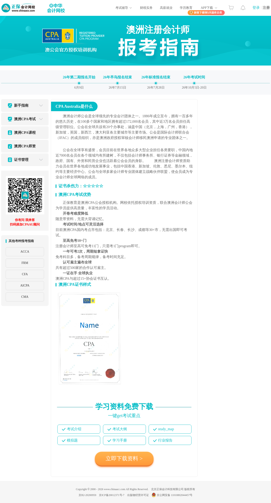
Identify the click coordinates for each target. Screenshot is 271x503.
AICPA (25, 285)
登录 (256, 7)
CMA (24, 297)
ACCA (25, 251)
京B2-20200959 (87, 495)
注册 (266, 7)
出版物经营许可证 (138, 495)
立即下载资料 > (124, 458)
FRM (24, 263)
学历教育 (186, 7)
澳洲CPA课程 (25, 132)
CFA (25, 274)
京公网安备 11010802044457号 (172, 495)
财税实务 (146, 7)
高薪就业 (166, 7)
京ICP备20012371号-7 (111, 495)
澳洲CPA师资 (25, 146)
